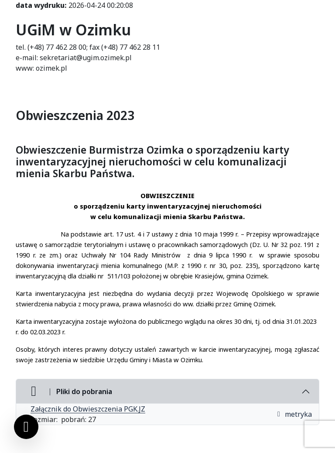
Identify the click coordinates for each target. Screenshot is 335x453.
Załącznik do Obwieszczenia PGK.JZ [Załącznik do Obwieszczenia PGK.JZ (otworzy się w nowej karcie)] (88, 409)
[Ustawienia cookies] (26, 427)
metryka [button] (294, 414)
